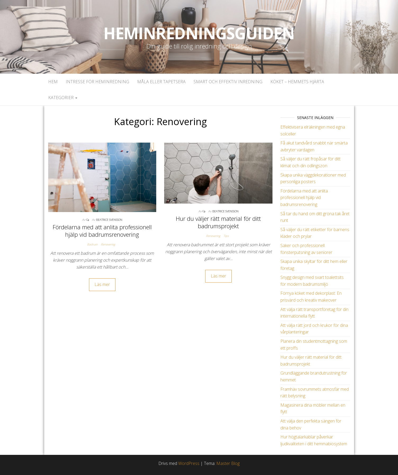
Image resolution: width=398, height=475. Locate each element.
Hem (53, 82)
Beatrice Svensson (109, 220)
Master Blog (228, 463)
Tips (226, 236)
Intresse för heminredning (97, 82)
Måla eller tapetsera (161, 82)
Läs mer (102, 284)
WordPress (188, 463)
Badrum (92, 244)
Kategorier (62, 97)
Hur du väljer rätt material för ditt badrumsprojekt (218, 222)
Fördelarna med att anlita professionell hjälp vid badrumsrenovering (102, 231)
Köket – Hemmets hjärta (297, 82)
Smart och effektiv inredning (228, 82)
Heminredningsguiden (199, 33)
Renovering (108, 244)
